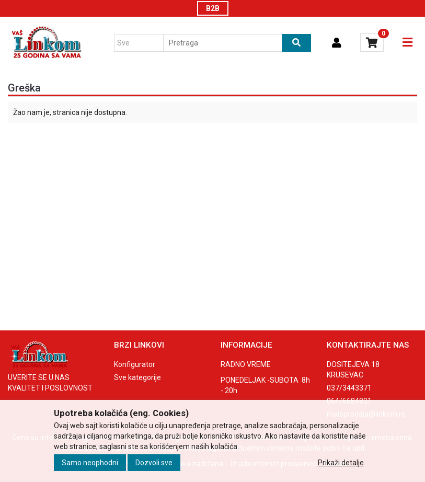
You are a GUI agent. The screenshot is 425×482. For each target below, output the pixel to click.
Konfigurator (134, 364)
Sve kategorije (137, 377)
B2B (213, 8)
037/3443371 (349, 388)
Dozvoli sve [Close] (154, 462)
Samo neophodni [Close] (90, 462)
